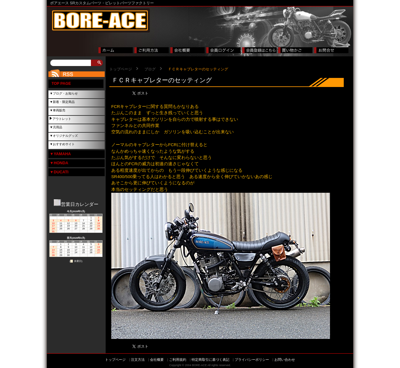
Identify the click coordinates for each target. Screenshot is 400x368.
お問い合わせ (284, 359)
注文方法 (138, 359)
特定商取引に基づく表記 (210, 359)
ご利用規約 (177, 359)
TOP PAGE (61, 83)
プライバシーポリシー (252, 359)
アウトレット (61, 118)
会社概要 (157, 359)
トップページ (120, 69)
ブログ (150, 69)
